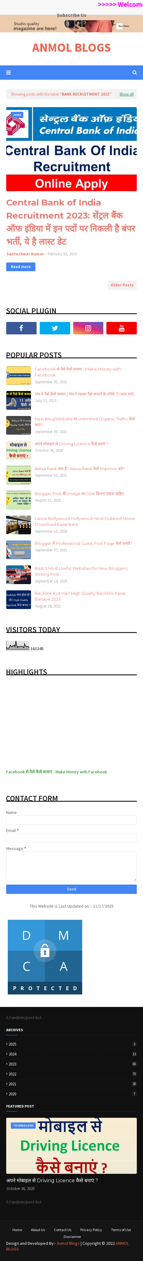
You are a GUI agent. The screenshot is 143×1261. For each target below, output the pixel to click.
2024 (73, 1054)
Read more (21, 266)
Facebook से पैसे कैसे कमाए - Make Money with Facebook (78, 372)
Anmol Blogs (68, 1243)
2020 (73, 1094)
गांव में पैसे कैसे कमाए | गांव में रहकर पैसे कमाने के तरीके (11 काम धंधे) (84, 393)
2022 (73, 1074)
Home (17, 1229)
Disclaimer (72, 1236)
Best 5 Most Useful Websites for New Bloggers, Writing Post (81, 571)
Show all (126, 94)
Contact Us (62, 1229)
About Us (38, 1229)
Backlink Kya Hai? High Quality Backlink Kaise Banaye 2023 (80, 596)
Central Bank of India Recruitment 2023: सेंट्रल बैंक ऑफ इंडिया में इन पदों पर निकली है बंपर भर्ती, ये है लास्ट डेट (70, 222)
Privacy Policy (91, 1229)
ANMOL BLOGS (71, 47)
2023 (73, 1064)
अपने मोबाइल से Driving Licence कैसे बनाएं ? (72, 443)
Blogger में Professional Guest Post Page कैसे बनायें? (83, 543)
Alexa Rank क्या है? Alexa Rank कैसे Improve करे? (80, 468)
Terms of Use (121, 1229)
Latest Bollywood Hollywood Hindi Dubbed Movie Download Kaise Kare (85, 521)
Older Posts (122, 285)
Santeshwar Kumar (25, 254)
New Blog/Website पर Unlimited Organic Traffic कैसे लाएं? (85, 421)
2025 (73, 1044)
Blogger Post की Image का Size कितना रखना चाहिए (79, 493)
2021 (73, 1084)
